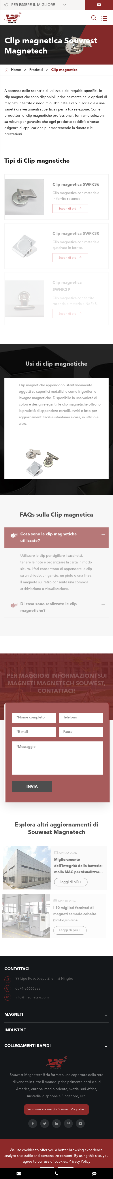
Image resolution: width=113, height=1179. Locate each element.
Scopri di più (70, 206)
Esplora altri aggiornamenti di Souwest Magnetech (56, 831)
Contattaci (17, 969)
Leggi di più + (68, 882)
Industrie (15, 1030)
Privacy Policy (79, 1162)
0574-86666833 (27, 988)
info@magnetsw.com (32, 997)
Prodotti (36, 70)
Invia (34, 787)
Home (16, 70)
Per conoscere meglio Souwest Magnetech (56, 1109)
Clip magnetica (64, 70)
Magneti (13, 1015)
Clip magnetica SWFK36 (76, 182)
